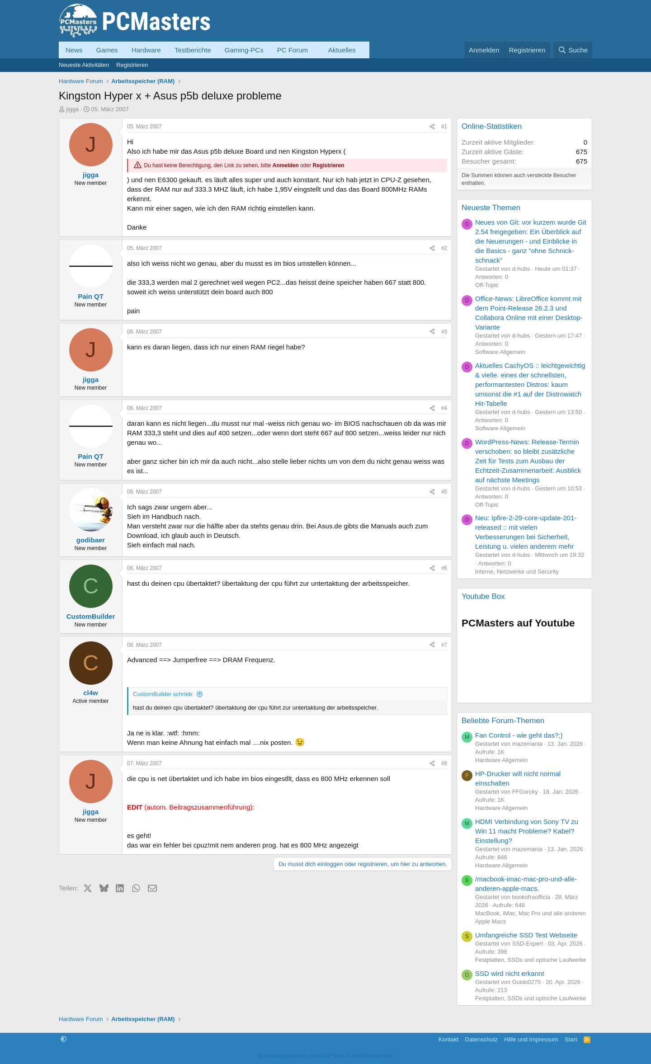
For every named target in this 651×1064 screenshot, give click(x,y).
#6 (444, 568)
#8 (444, 763)
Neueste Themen (491, 207)
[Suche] (572, 50)
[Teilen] (432, 127)
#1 (444, 126)
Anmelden (286, 165)
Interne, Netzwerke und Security (517, 571)
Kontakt (448, 1039)
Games (107, 50)
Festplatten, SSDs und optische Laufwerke (530, 959)
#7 (444, 645)
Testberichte (193, 50)
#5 (444, 492)
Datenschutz (481, 1039)
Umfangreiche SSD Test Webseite (526, 935)
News (74, 50)
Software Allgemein (500, 351)
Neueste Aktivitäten (84, 64)
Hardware (146, 50)
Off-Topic (487, 285)
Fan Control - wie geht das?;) (518, 735)
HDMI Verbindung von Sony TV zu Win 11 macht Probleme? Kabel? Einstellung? (526, 831)
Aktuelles (342, 50)
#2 (444, 248)
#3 (444, 332)
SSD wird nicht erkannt (509, 973)
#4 (444, 408)
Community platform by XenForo (325, 1056)
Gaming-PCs (244, 50)
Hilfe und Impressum (531, 1039)
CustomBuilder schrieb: (163, 694)
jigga (72, 109)
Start (571, 1039)
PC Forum (292, 50)
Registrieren (132, 64)
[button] (315, 50)
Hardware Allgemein (501, 760)
